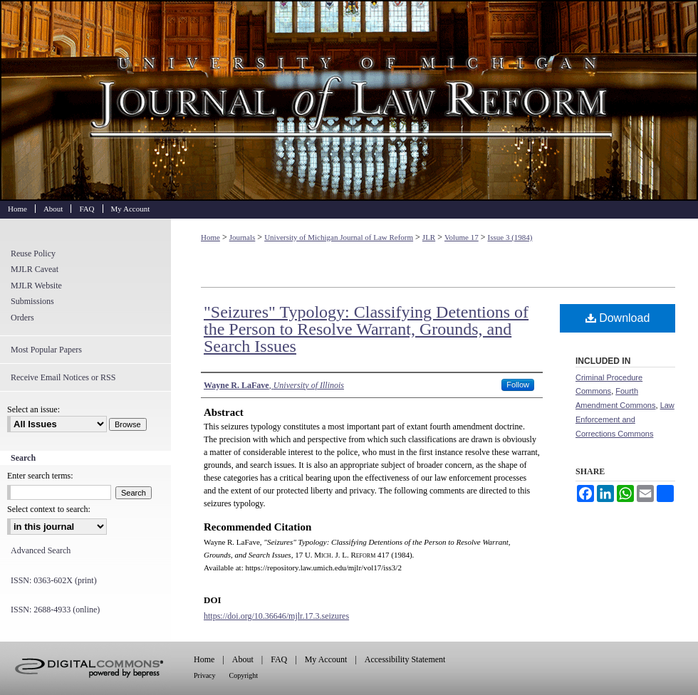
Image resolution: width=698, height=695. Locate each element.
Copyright (244, 675)
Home (210, 237)
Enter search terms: (40, 476)
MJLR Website (36, 286)
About (243, 659)
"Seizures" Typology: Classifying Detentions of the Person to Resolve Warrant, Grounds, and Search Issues (366, 329)
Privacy (205, 675)
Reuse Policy (33, 253)
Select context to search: (48, 509)
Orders (22, 318)
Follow (517, 384)
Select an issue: (33, 409)
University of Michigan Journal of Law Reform (349, 100)
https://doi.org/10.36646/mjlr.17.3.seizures (276, 616)
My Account (326, 659)
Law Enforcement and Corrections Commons (624, 419)
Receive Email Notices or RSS (63, 377)
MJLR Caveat (34, 269)
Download (617, 318)
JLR (428, 237)
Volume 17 (461, 237)
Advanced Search (41, 550)
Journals (242, 237)
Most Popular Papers (46, 350)
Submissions (32, 301)
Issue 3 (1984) (510, 237)
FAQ (279, 659)
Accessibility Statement (405, 659)
